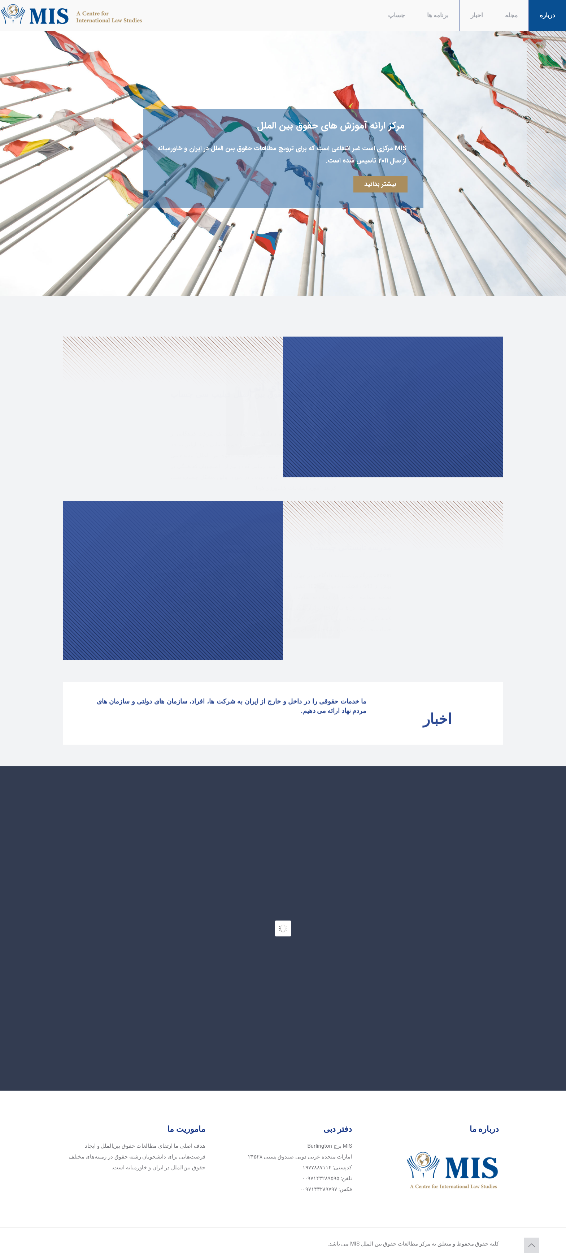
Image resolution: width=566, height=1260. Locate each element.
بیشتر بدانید (380, 184)
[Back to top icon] (531, 1245)
